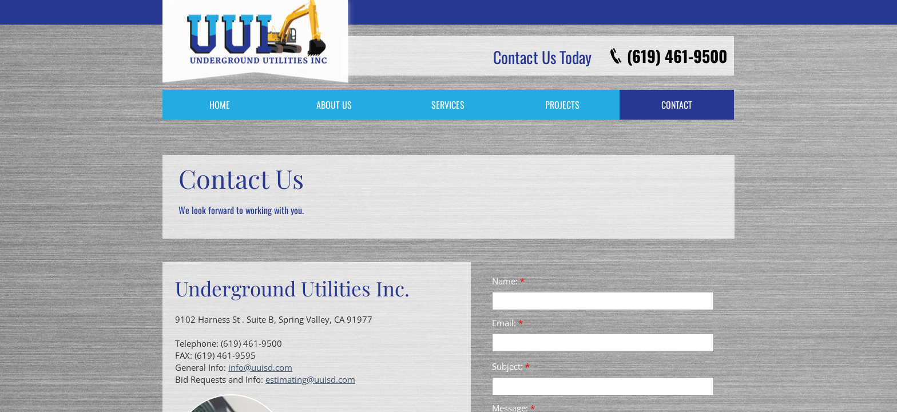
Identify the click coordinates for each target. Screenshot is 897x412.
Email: (507, 322)
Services (448, 105)
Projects (562, 105)
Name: (508, 281)
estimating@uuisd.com (310, 379)
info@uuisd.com (260, 367)
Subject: (511, 366)
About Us (334, 105)
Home (219, 105)
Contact (676, 105)
